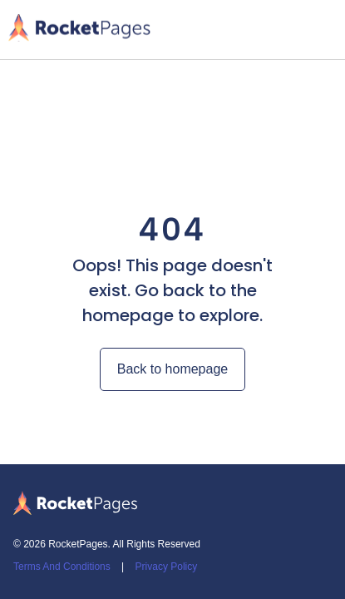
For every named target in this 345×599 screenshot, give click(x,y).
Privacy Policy (167, 566)
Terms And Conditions (62, 566)
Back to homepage (172, 369)
